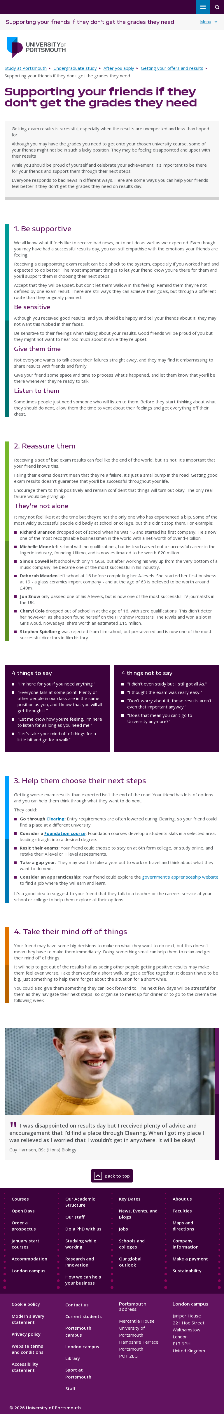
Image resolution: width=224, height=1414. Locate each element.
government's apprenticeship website (180, 877)
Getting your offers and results (172, 68)
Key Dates (130, 1199)
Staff (70, 1388)
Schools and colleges (132, 1244)
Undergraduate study (75, 68)
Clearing (55, 819)
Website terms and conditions (27, 1349)
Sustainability (187, 1271)
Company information (186, 1244)
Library (72, 1358)
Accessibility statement (25, 1367)
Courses (20, 1199)
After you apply (119, 68)
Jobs (123, 1229)
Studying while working (80, 1244)
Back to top (112, 1176)
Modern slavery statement (28, 1319)
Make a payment (190, 1259)
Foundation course (64, 833)
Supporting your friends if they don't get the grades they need (90, 21)
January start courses (25, 1244)
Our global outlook (130, 1262)
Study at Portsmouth (26, 68)
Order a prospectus (24, 1226)
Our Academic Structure (80, 1202)
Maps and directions (183, 1226)
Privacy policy (26, 1334)
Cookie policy (26, 1304)
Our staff (75, 1217)
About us (182, 1199)
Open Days (23, 1211)
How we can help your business (83, 1280)
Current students (83, 1316)
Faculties (182, 1211)
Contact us (77, 1305)
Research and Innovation (79, 1262)
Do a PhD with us (83, 1229)
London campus (29, 1271)
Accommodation (29, 1259)
